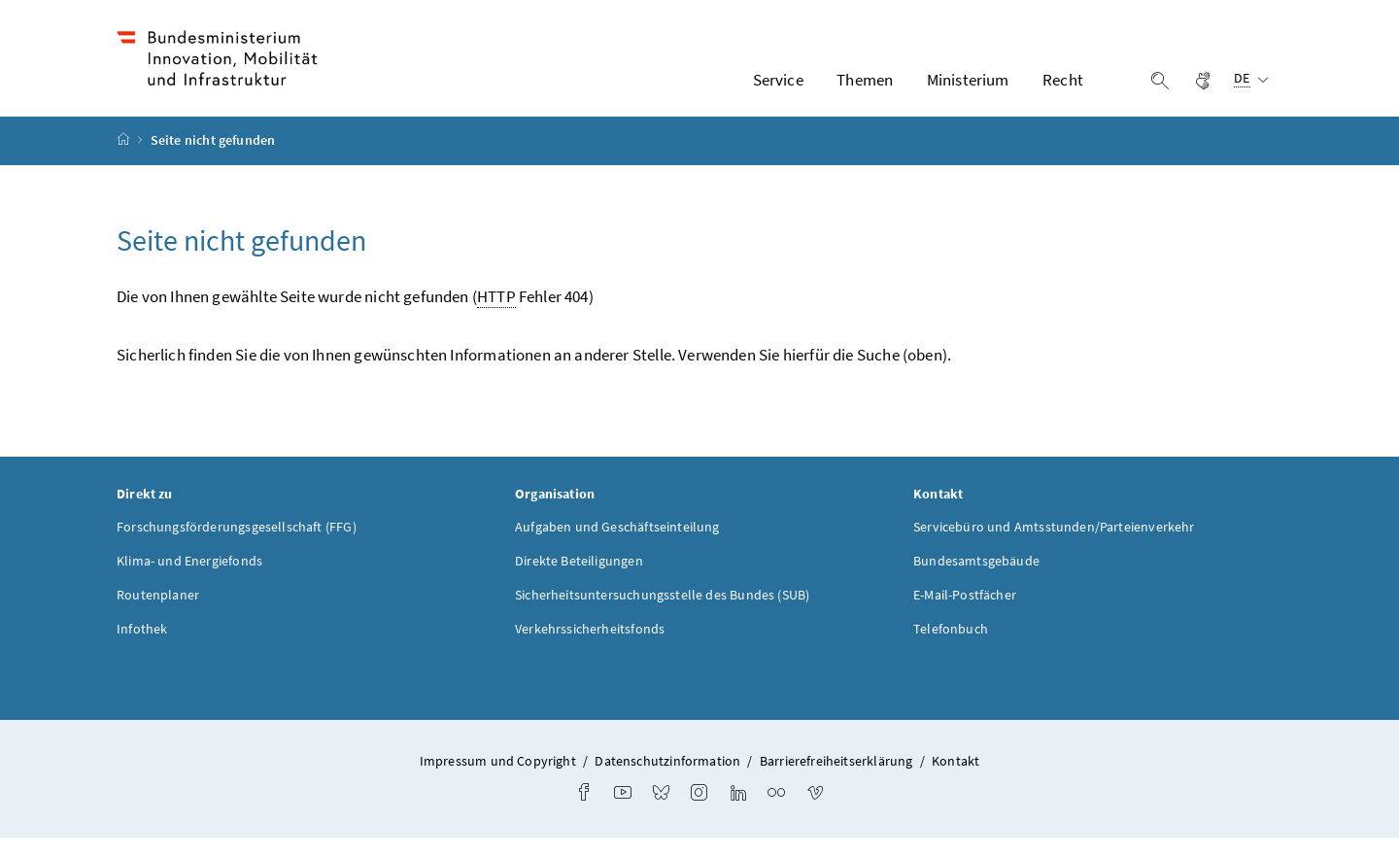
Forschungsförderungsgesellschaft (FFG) (237, 544)
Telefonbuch (950, 646)
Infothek (142, 646)
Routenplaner (158, 612)
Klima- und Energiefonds (189, 578)
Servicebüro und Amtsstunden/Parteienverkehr (1054, 544)
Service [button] (778, 88)
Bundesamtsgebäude (976, 578)
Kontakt (955, 778)
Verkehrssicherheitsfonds (590, 646)
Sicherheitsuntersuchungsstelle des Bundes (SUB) (662, 612)
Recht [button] (1062, 88)
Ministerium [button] (968, 88)
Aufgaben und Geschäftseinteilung (617, 544)
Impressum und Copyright (498, 778)
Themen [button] (864, 88)
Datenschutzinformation (667, 778)
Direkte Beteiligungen (579, 578)
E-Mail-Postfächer (964, 612)
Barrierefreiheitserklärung (836, 778)
